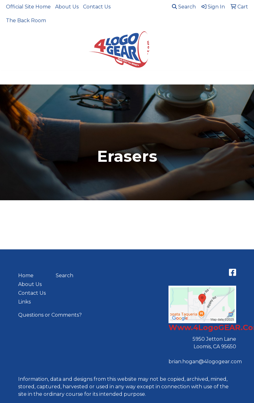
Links (24, 302)
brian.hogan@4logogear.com (205, 362)
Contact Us (97, 7)
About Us (67, 7)
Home (26, 275)
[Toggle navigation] (9, 77)
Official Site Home (28, 7)
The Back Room (26, 20)
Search (184, 7)
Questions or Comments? (50, 315)
